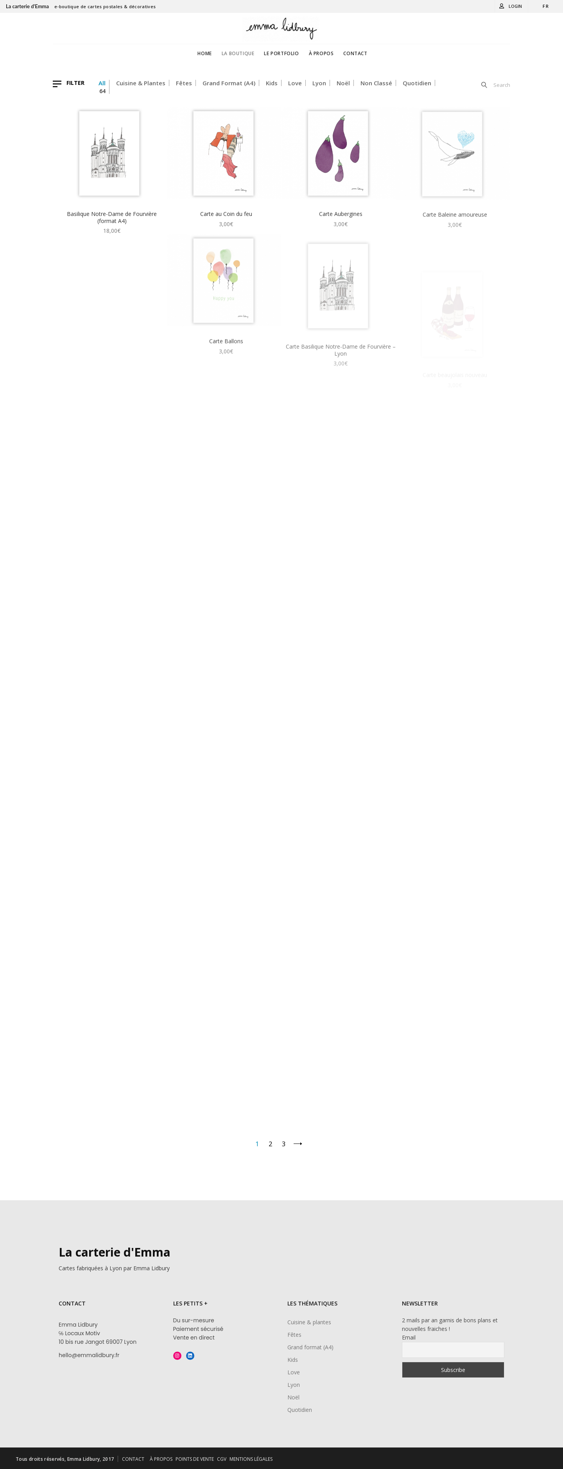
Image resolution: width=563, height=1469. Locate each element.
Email (409, 1337)
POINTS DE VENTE (195, 1459)
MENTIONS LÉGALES (251, 1459)
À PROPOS (161, 1459)
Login (515, 6)
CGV (221, 1459)
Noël (343, 83)
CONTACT (133, 1459)
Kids (272, 83)
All (102, 83)
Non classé (376, 83)
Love (295, 83)
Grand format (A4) (229, 83)
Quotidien (417, 83)
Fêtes (184, 83)
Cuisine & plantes (140, 83)
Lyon (319, 83)
